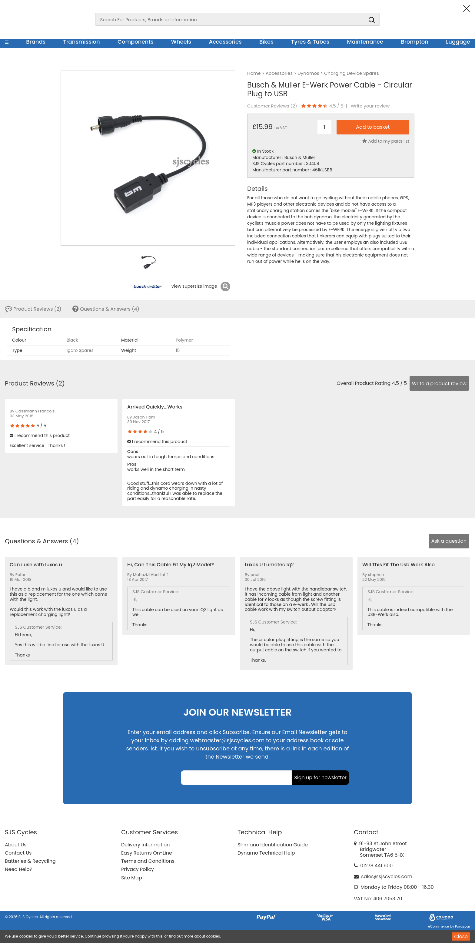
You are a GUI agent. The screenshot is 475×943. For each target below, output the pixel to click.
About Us (15, 844)
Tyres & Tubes (310, 41)
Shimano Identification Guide (273, 844)
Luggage (458, 41)
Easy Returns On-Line (146, 852)
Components (136, 41)
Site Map (131, 877)
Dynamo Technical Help (266, 852)
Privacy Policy (137, 869)
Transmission (81, 41)
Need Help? (18, 869)
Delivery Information (145, 844)
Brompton (415, 41)
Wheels (181, 41)
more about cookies (202, 936)
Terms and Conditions (147, 861)
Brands (35, 41)
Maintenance (365, 41)
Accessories (225, 41)
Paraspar (462, 926)
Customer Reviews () (272, 106)
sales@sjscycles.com (386, 876)
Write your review (370, 106)
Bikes (266, 41)
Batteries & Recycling (30, 861)
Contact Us (18, 852)
